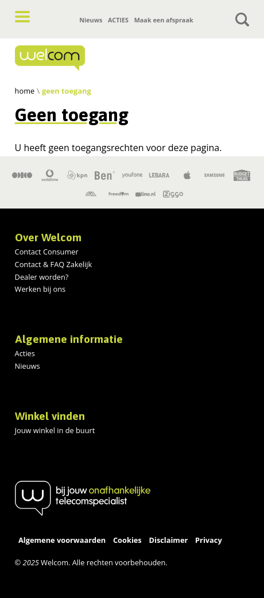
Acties (25, 353)
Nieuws (90, 20)
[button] (22, 16)
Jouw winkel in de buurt (55, 430)
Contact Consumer (47, 251)
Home (25, 91)
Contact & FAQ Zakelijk (53, 264)
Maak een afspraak (163, 20)
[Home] (82, 58)
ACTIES (118, 20)
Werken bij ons (40, 289)
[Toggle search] (242, 19)
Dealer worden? (42, 277)
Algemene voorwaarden (62, 540)
